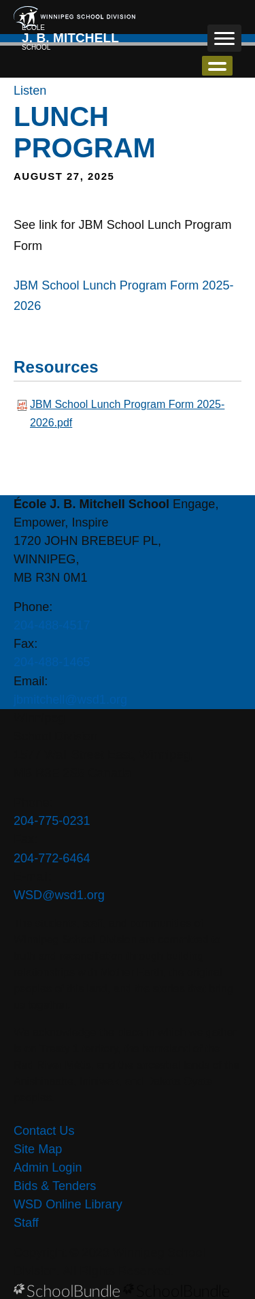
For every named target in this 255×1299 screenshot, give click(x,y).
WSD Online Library (68, 1204)
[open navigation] (224, 38)
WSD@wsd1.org (59, 895)
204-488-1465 (52, 662)
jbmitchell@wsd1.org (70, 699)
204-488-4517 (52, 625)
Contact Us (44, 1131)
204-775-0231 (52, 821)
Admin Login (48, 1167)
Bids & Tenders (55, 1186)
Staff (26, 1223)
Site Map (38, 1149)
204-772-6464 (52, 858)
